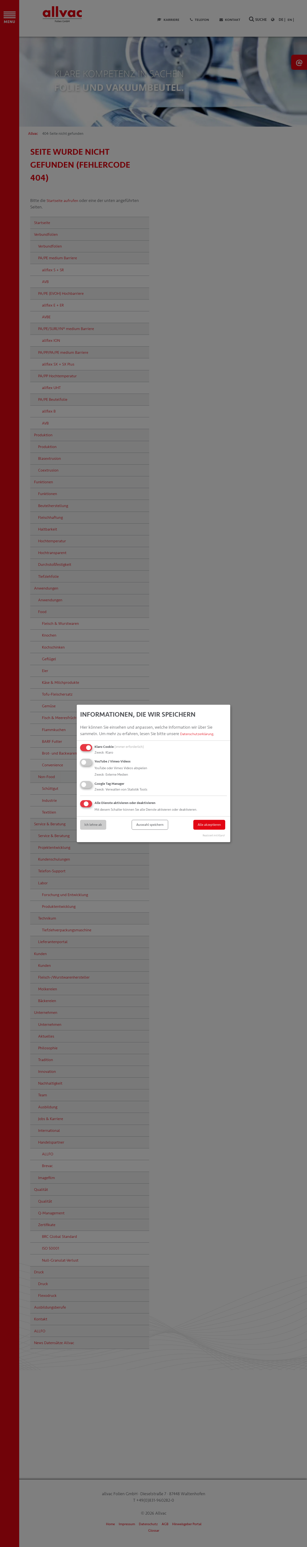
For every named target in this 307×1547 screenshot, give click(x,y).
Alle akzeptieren (209, 825)
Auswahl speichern (150, 825)
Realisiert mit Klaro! (214, 835)
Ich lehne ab (93, 825)
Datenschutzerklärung (200, 733)
